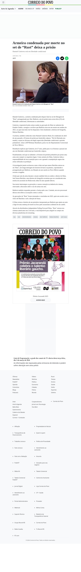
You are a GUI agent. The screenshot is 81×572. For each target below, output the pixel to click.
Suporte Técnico (20, 514)
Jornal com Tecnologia (39, 404)
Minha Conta (40, 508)
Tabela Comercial (41, 471)
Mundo (34, 392)
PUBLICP (58, 9)
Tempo (53, 379)
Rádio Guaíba (19, 529)
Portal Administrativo (21, 501)
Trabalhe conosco (20, 441)
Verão (53, 387)
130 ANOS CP (29, 9)
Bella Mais (16, 407)
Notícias (34, 379)
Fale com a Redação (21, 456)
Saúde (53, 384)
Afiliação (17, 426)
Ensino (53, 382)
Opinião (15, 384)
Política (34, 382)
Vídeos (34, 376)
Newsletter (16, 379)
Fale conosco (19, 448)
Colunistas (16, 387)
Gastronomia (17, 410)
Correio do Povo (58, 401)
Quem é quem (40, 433)
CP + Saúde (39, 493)
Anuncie (38, 456)
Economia (35, 384)
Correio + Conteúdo (19, 418)
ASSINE (20, 9)
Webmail (17, 508)
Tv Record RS (40, 529)
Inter (14, 402)
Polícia (34, 390)
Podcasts (15, 392)
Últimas (15, 376)
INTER (51, 9)
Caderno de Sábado (19, 412)
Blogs (14, 390)
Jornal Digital (19, 486)
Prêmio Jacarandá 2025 (40, 296)
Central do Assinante (42, 478)
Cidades (34, 387)
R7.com (17, 536)
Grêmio (53, 392)
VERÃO (38, 9)
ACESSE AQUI (40, 300)
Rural (52, 376)
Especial (15, 415)
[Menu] (3, 2)
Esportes (53, 390)
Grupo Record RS (20, 523)
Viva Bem (35, 407)
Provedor (39, 501)
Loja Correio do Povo (42, 486)
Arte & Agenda (7, 9)
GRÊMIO (45, 9)
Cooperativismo (37, 402)
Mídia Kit (17, 471)
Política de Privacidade (43, 441)
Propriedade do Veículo (43, 426)
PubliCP (15, 382)
